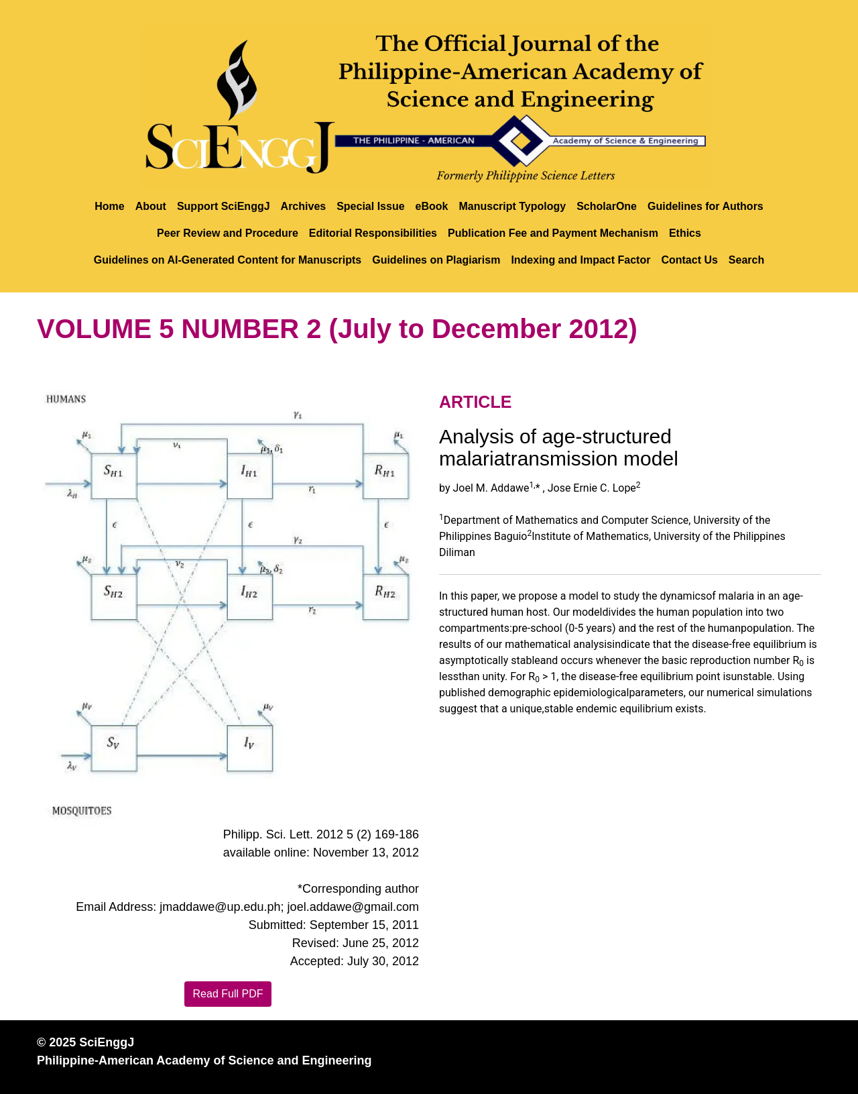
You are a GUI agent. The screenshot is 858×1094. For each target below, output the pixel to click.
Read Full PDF (228, 993)
